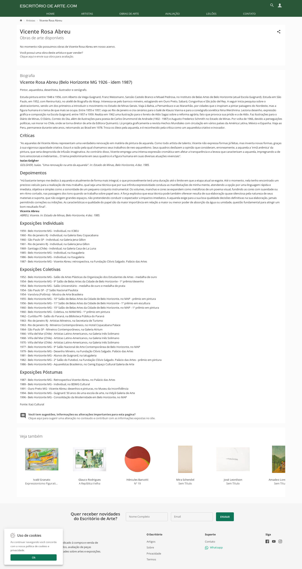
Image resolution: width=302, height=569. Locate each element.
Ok (33, 557)
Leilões (211, 14)
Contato (249, 14)
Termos (151, 559)
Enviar (224, 517)
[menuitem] (50, 13)
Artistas (87, 14)
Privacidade (154, 553)
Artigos (151, 541)
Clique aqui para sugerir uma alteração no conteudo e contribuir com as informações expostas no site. (91, 416)
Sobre (150, 547)
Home (50, 14)
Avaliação (172, 14)
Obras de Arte (129, 14)
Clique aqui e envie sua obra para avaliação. (47, 56)
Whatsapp (214, 547)
